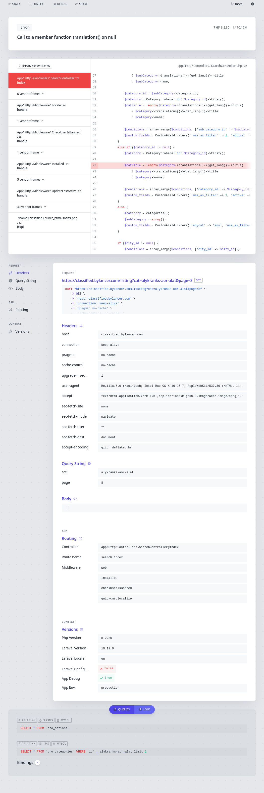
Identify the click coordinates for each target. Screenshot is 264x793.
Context (14, 323)
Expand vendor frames (34, 65)
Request (14, 265)
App (11, 302)
